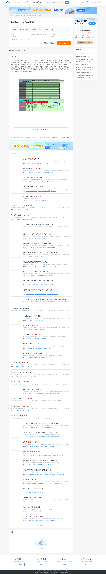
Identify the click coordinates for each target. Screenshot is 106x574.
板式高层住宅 (29, 357)
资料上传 (20, 564)
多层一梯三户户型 (30, 520)
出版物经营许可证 (68, 572)
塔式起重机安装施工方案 (52, 294)
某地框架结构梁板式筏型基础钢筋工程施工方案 (37, 470)
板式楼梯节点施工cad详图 (32, 159)
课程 (26, 2)
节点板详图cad (39, 163)
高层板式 (35, 320)
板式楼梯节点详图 (30, 163)
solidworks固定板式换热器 (20, 308)
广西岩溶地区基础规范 (31, 455)
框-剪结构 (43, 229)
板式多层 (43, 238)
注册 (98, 2)
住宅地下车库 (29, 266)
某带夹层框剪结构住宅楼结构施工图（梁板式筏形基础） (39, 225)
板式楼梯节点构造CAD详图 (32, 177)
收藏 (63, 137)
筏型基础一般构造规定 (31, 442)
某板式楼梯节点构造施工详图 (33, 168)
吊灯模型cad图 (30, 219)
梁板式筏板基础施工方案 (32, 436)
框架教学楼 (37, 238)
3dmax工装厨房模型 (33, 376)
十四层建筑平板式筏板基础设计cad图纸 (84, 75)
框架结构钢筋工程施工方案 (58, 474)
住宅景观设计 (42, 511)
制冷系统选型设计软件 (41, 393)
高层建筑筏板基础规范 (31, 275)
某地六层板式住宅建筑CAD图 (33, 488)
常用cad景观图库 (38, 348)
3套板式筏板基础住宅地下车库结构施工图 (35, 262)
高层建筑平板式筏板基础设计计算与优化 (84, 67)
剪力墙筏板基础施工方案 (44, 436)
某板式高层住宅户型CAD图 (32, 353)
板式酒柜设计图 (30, 329)
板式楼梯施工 (37, 338)
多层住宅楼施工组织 (58, 483)
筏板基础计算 (41, 275)
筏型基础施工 (29, 446)
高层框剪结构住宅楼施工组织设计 (45, 483)
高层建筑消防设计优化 (50, 275)
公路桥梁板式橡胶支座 (31, 191)
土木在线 (14, 2)
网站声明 (49, 570)
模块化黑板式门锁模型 (20, 406)
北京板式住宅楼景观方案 (31, 507)
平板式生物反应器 (50, 464)
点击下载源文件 (64, 43)
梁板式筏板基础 (30, 238)
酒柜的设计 (42, 329)
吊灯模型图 (17, 219)
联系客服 (64, 564)
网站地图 (59, 570)
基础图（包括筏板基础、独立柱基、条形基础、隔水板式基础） (41, 252)
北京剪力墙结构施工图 (45, 427)
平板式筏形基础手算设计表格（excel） (84, 59)
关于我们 (39, 570)
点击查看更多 (40, 525)
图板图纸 (42, 492)
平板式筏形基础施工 (31, 464)
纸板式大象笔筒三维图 (20, 416)
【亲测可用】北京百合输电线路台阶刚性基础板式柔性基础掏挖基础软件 (45, 299)
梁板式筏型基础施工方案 (45, 474)
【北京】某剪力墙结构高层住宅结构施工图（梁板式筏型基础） (41, 423)
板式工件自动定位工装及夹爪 (22, 372)
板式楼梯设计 (29, 338)
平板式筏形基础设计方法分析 (82, 56)
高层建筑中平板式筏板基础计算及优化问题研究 (37, 271)
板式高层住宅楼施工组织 (31, 479)
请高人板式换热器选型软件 (32, 389)
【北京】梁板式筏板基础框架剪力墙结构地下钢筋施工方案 (40, 432)
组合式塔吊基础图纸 (43, 284)
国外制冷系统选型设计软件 (53, 393)
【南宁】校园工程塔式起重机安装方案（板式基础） (38, 290)
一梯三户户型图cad (40, 520)
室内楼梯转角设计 (45, 338)
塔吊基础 (51, 284)
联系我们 (44, 570)
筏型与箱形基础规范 (38, 446)
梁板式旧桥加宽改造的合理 (32, 196)
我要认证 (86, 564)
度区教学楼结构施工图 (50, 247)
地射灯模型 (22, 209)
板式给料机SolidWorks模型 (21, 205)
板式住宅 (28, 492)
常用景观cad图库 (47, 348)
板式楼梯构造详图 (30, 172)
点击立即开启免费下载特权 (85, 42)
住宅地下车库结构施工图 (39, 266)
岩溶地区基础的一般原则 (31, 451)
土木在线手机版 (65, 570)
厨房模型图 (23, 219)
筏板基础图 (35, 256)
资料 (19, 2)
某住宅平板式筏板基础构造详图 (82, 62)
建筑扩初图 (40, 320)
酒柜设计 (37, 329)
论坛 (22, 2)
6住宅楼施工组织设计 (31, 483)
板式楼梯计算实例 (41, 464)
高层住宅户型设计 (45, 357)
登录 (94, 2)
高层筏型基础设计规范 (49, 446)
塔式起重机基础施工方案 (40, 294)
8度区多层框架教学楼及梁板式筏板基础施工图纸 (37, 243)
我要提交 (42, 564)
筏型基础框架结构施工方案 (32, 474)
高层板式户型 (29, 502)
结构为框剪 (37, 229)
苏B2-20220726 (61, 572)
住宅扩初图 (29, 320)
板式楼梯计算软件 (30, 393)
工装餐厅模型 (18, 376)
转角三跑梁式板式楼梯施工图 (33, 334)
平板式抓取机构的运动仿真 (21, 399)
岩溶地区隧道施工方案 (58, 455)
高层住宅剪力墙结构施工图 (32, 427)
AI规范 (30, 2)
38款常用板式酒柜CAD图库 (32, 344)
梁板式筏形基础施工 (46, 200)
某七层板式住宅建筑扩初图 (32, 316)
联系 (54, 137)
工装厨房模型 (25, 376)
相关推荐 (13, 153)
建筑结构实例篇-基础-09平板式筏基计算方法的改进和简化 (40, 460)
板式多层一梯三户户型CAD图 (33, 516)
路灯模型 (17, 209)
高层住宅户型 (37, 357)
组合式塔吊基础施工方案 (32, 284)
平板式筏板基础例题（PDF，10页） (83, 69)
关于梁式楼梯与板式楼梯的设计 (82, 77)
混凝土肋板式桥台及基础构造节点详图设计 (85, 54)
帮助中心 (54, 570)
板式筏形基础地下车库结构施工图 (83, 72)
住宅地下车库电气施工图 (51, 266)
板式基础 (41, 256)
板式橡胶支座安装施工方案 (44, 191)
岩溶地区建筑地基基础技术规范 (45, 455)
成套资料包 (35, 2)
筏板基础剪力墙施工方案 (56, 436)
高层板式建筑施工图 (38, 502)
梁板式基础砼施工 (37, 200)
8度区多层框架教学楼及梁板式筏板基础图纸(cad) (37, 234)
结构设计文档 (21, 15)
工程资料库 (11, 15)
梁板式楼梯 (53, 191)
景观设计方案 (29, 511)
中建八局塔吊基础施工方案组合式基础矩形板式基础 (38, 280)
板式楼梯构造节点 (40, 172)
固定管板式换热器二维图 (21, 215)
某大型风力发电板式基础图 (81, 64)
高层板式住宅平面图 (48, 502)
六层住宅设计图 (35, 492)
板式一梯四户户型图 (50, 520)
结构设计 (16, 15)
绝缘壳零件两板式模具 (20, 382)
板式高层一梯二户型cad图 (32, 498)
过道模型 (28, 209)
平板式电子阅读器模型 (20, 362)
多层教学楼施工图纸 (39, 247)
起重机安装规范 (30, 294)
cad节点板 (45, 163)
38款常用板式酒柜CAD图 (31, 325)
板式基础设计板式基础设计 (35, 15)
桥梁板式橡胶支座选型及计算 (33, 187)
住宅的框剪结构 (30, 229)
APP (41, 2)
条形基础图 (29, 256)
